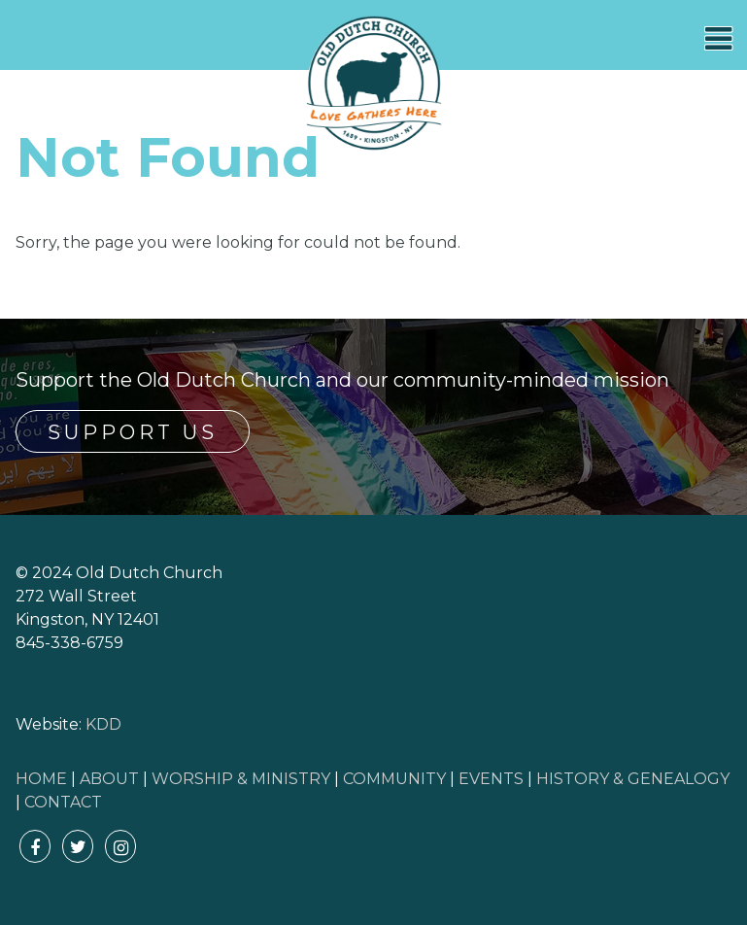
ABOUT (109, 779)
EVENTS (491, 779)
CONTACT (63, 802)
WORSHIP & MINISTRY (241, 779)
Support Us (133, 432)
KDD (103, 724)
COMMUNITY (394, 779)
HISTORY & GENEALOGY (633, 779)
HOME (41, 779)
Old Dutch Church (374, 84)
